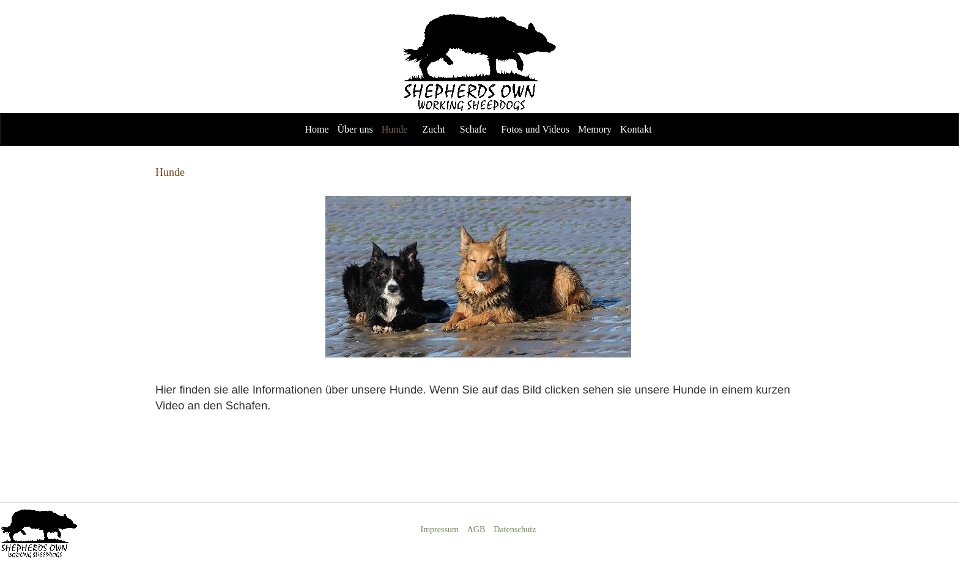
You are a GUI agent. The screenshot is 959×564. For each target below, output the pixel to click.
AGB (476, 529)
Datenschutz (515, 529)
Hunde (395, 129)
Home (316, 129)
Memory (595, 129)
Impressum (440, 529)
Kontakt (636, 129)
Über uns (355, 129)
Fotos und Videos (535, 129)
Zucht (433, 129)
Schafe (473, 129)
